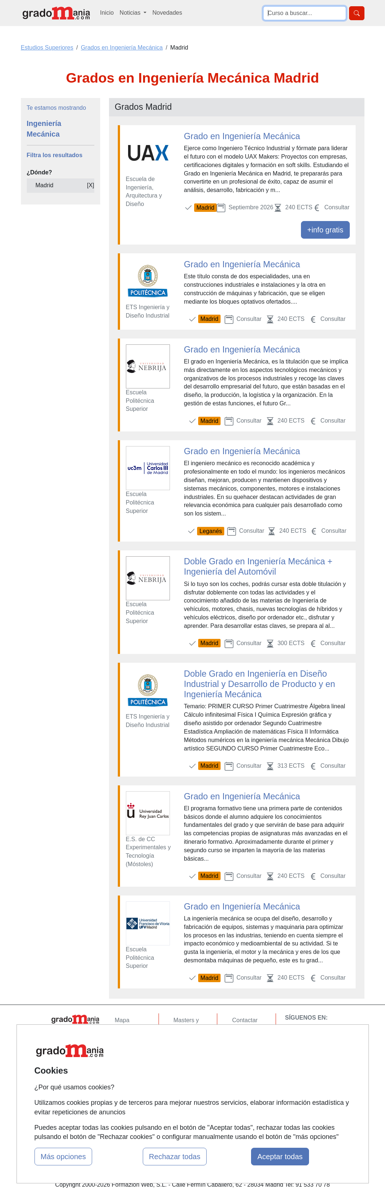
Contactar (244, 1020)
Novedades (167, 13)
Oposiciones (190, 1094)
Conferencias (191, 1057)
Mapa (122, 1020)
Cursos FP (187, 1043)
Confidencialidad (253, 1034)
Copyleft (243, 1063)
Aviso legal (246, 1049)
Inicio (107, 13)
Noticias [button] (131, 13)
